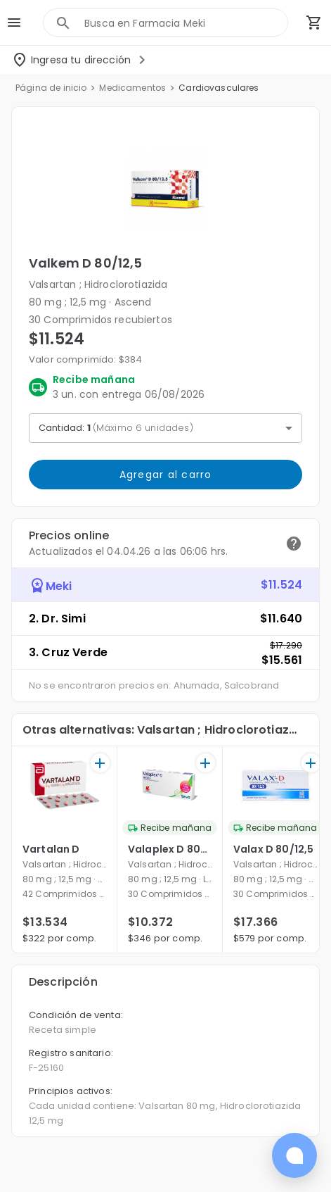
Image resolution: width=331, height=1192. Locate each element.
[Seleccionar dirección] (81, 60)
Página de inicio (50, 88)
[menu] (14, 22)
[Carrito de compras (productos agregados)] (314, 22)
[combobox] (185, 23)
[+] (100, 762)
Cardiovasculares (219, 88)
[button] (165, 188)
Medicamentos (132, 88)
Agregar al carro (165, 474)
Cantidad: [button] (116, 427)
